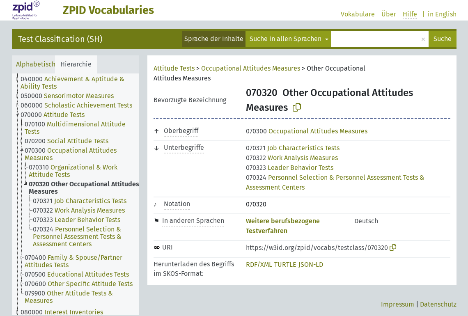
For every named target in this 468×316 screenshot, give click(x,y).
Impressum (397, 304)
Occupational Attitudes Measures (250, 68)
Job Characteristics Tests (293, 148)
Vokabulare (358, 14)
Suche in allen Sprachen (286, 39)
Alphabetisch (35, 64)
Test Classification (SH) (60, 39)
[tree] (75, 194)
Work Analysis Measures (292, 158)
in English (442, 14)
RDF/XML (259, 264)
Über (388, 14)
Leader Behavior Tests (289, 168)
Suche (443, 39)
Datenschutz (438, 304)
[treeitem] (83, 83)
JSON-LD (310, 264)
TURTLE (285, 264)
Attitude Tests (174, 68)
